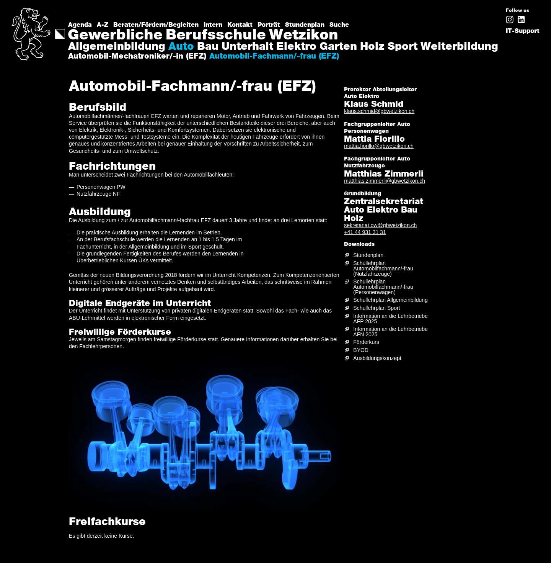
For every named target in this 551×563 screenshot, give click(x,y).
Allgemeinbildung (116, 47)
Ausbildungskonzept (377, 358)
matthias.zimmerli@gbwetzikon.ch (384, 181)
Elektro (296, 47)
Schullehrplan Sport (376, 308)
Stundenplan (304, 25)
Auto (181, 47)
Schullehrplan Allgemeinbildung (390, 300)
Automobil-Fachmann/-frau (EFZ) (274, 56)
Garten (338, 47)
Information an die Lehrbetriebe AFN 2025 (390, 331)
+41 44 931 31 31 (365, 232)
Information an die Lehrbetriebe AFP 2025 (390, 318)
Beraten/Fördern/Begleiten (156, 25)
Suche (339, 25)
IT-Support (523, 31)
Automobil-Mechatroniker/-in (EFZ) (137, 56)
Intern (213, 25)
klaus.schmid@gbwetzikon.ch (379, 111)
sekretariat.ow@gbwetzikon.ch (380, 225)
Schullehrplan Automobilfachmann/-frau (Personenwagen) (383, 287)
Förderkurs (366, 342)
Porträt (269, 25)
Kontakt (240, 25)
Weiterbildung (459, 47)
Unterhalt (247, 47)
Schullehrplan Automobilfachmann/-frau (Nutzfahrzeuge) (383, 268)
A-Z (102, 25)
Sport (402, 47)
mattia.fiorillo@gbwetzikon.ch (379, 146)
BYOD (360, 350)
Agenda (80, 25)
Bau (207, 47)
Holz (372, 47)
